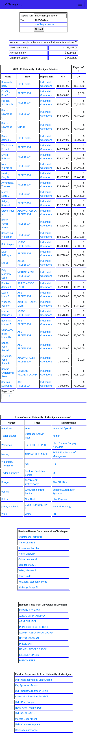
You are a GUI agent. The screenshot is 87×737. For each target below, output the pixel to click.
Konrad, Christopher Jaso (7, 373)
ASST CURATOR (28, 621)
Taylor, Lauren (9, 435)
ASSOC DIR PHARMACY (32, 615)
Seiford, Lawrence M (6, 114)
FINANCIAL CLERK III (36, 454)
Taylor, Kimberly (10, 473)
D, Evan (5, 499)
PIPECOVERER (27, 660)
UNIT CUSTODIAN (29, 638)
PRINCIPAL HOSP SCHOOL (34, 627)
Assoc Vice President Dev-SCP (31, 696)
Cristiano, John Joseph (6, 360)
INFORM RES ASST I (30, 610)
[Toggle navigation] (80, 4)
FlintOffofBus (60, 482)
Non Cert (30, 499)
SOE (55, 514)
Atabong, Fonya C (28, 587)
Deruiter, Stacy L (27, 564)
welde (28, 514)
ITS (54, 463)
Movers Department (26, 718)
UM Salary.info (12, 4)
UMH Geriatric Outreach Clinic (31, 691)
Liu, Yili (5, 262)
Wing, (4, 514)
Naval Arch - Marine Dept (28, 707)
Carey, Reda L (25, 576)
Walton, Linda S (26, 542)
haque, (5, 454)
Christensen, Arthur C (30, 537)
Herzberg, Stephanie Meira (32, 581)
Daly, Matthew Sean (6, 274)
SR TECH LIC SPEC (35, 445)
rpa (26, 463)
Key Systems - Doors (26, 685)
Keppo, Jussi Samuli (5, 346)
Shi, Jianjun (7, 244)
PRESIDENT (25, 643)
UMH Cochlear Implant (27, 724)
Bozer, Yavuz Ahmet (5, 224)
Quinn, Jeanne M (27, 559)
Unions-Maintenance (26, 730)
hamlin (56, 435)
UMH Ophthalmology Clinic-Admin (33, 679)
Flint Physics (60, 499)
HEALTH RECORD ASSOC (33, 649)
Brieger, (5, 482)
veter (27, 428)
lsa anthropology (62, 506)
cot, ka (5, 491)
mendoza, (6, 428)
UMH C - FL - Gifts (25, 713)
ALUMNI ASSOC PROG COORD (36, 632)
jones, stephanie (10, 506)
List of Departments (43, 24)
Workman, (6, 445)
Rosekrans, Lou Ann (29, 548)
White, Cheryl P (26, 553)
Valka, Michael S (27, 570)
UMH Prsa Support (25, 702)
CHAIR (21, 126)
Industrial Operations (64, 428)
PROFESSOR (24, 84)
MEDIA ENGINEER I (29, 654)
